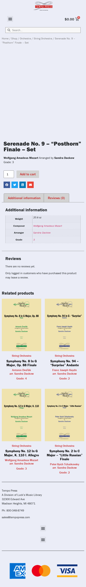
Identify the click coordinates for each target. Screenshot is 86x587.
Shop (14, 38)
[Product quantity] (9, 174)
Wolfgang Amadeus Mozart (47, 225)
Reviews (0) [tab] (56, 198)
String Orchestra (43, 38)
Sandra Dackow (42, 232)
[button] (10, 19)
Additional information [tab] (24, 198)
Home (5, 38)
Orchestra (25, 38)
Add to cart (28, 174)
